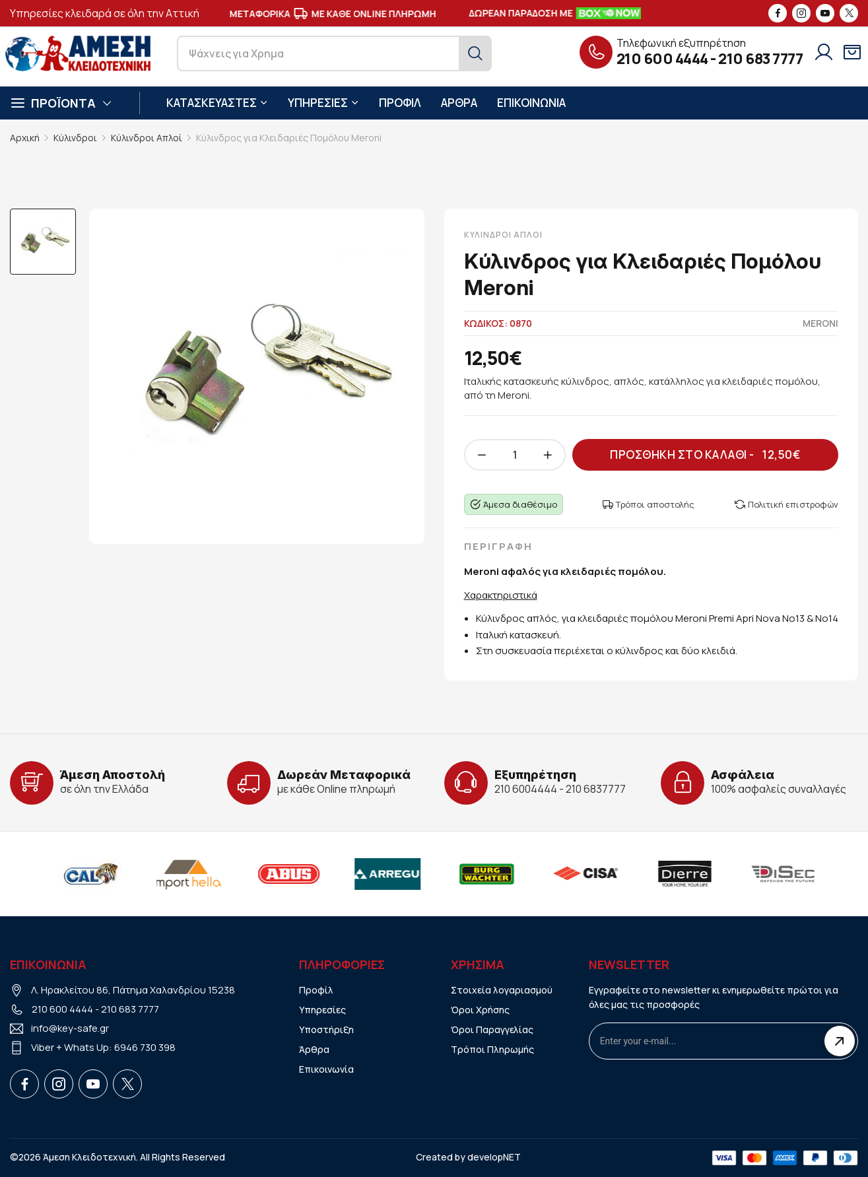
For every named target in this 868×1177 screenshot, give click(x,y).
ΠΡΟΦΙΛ (400, 102)
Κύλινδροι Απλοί (146, 138)
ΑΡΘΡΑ (459, 102)
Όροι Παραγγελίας (492, 1029)
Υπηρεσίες (322, 1009)
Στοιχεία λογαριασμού (501, 990)
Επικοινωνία (326, 1069)
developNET (494, 1157)
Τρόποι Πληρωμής (492, 1049)
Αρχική (25, 138)
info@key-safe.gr (70, 1028)
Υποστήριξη (326, 1029)
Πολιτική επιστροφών (786, 504)
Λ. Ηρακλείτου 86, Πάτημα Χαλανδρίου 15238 (133, 990)
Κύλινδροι (75, 138)
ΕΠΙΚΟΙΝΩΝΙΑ (531, 102)
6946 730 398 (145, 1047)
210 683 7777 (760, 58)
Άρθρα (314, 1049)
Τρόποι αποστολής (648, 504)
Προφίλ (316, 990)
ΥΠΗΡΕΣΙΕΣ (323, 102)
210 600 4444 (662, 58)
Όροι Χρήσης (480, 1009)
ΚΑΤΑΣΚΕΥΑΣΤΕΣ (217, 102)
